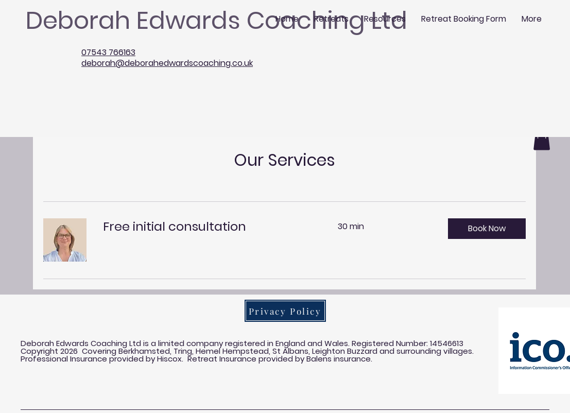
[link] (208, 226)
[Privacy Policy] (285, 310)
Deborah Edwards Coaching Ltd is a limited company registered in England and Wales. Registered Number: (225, 343)
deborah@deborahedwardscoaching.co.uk (167, 63)
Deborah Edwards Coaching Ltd (216, 20)
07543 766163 (108, 52)
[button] (487, 228)
